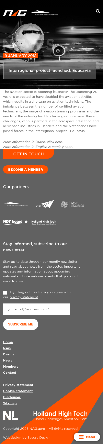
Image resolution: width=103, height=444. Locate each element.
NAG (7, 348)
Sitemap (10, 403)
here (58, 142)
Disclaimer (12, 397)
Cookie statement (18, 391)
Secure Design (38, 437)
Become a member (25, 169)
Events (8, 354)
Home (8, 342)
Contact (9, 372)
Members (10, 366)
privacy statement (24, 297)
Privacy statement (18, 385)
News (7, 360)
